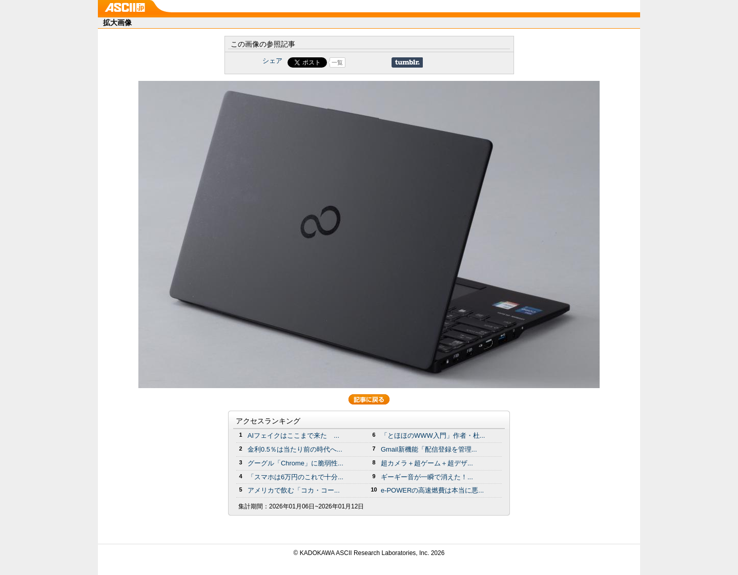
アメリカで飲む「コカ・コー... (294, 490)
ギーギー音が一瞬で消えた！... (427, 477)
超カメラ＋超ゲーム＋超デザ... (427, 463)
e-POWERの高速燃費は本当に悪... (432, 490)
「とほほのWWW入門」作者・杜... (433, 435)
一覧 (337, 62)
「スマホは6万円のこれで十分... (295, 477)
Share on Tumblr (407, 62)
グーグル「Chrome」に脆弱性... (295, 463)
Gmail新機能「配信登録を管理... (429, 449)
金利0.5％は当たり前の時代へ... (295, 449)
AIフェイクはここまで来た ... (293, 435)
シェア (272, 61)
